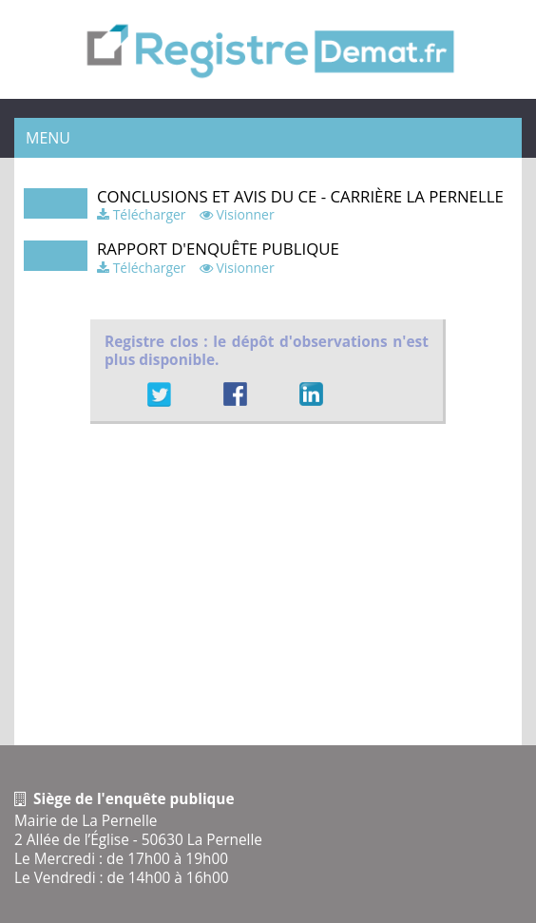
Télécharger (149, 214)
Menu (48, 137)
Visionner (245, 214)
